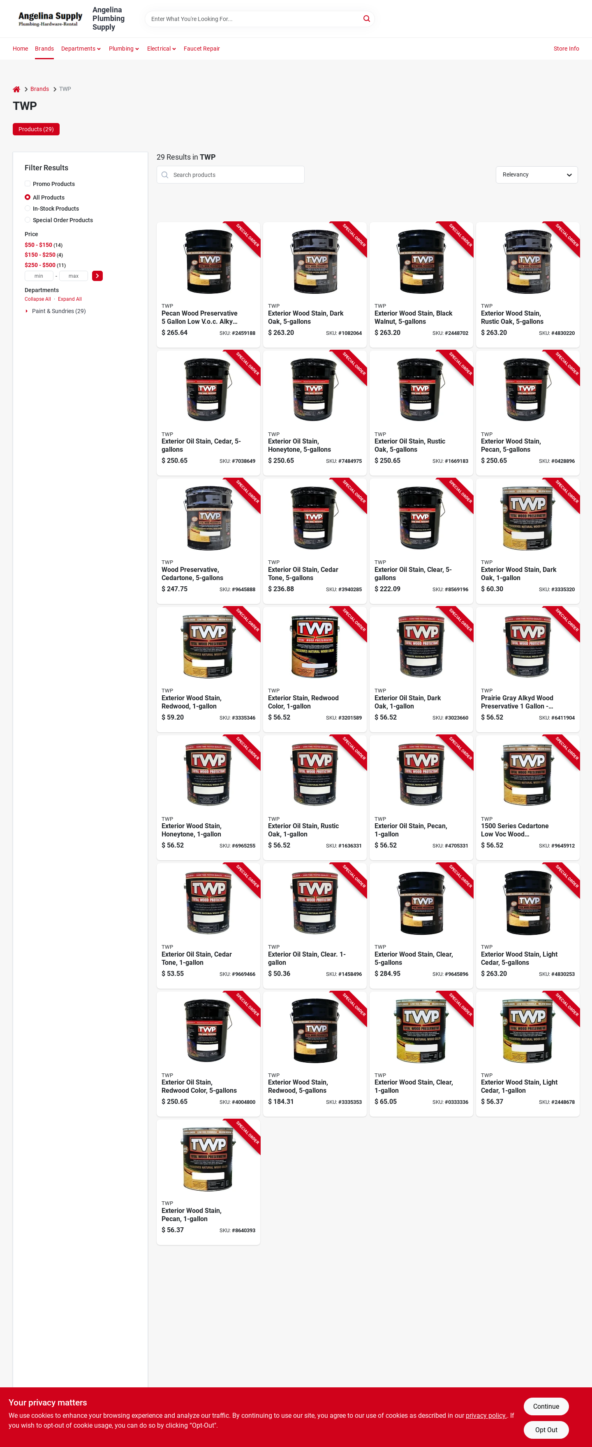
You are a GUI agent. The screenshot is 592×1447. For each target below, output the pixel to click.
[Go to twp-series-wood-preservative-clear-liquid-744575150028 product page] (421, 1054)
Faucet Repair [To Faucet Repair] (202, 48)
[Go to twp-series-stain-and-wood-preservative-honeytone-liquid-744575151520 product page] (528, 1054)
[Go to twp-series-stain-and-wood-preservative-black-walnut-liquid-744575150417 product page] (421, 285)
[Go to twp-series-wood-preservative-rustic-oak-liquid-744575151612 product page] (528, 285)
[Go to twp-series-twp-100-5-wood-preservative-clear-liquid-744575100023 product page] (421, 541)
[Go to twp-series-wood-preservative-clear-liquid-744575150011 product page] (421, 926)
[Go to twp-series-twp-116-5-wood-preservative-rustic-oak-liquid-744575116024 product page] (421, 413)
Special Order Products (63, 220)
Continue (546, 1406)
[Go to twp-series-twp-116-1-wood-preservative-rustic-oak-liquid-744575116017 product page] (315, 798)
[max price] (73, 276)
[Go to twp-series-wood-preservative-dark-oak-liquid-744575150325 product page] (528, 541)
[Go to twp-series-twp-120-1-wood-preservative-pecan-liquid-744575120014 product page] (421, 798)
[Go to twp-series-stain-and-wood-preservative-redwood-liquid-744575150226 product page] (208, 669)
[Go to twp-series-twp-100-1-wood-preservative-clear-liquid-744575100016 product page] (315, 926)
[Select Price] (97, 276)
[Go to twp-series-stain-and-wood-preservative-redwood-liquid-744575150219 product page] (315, 1054)
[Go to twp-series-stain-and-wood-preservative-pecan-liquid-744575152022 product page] (208, 1182)
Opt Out (546, 1430)
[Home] (16, 89)
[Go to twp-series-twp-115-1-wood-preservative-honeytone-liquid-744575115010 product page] (208, 798)
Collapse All (38, 299)
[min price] (39, 276)
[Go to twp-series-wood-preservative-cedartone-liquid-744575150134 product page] (528, 798)
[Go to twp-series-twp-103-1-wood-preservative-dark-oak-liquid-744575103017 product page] (421, 669)
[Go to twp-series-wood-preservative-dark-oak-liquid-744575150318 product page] (315, 285)
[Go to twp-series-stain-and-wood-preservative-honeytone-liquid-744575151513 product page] (528, 926)
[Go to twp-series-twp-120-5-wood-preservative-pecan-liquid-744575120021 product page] (528, 413)
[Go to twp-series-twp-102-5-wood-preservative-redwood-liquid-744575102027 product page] (208, 1054)
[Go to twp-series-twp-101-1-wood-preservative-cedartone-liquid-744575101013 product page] (208, 926)
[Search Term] (260, 19)
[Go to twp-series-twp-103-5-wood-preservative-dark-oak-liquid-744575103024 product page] (208, 413)
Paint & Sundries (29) (59, 311)
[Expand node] (27, 311)
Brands (44, 48)
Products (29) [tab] (36, 129)
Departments (78, 48)
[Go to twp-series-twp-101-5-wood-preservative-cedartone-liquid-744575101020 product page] (315, 541)
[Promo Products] (27, 183)
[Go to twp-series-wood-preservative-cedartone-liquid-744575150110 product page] (208, 541)
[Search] (367, 18)
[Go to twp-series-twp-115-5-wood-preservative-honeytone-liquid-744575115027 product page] (315, 413)
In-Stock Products (56, 209)
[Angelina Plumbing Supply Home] (50, 19)
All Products (49, 197)
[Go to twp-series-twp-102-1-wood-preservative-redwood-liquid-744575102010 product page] (315, 669)
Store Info (567, 48)
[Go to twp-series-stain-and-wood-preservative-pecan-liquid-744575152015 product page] (208, 285)
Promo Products (54, 184)
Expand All (70, 299)
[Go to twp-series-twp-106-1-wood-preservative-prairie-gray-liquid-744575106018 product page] (528, 669)
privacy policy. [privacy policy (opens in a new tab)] (486, 1415)
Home (20, 48)
